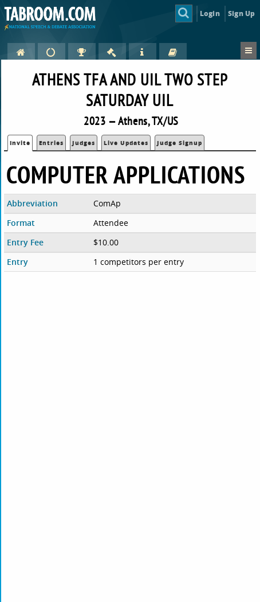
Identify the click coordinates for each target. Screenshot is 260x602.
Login (210, 13)
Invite (20, 143)
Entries (51, 143)
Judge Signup (179, 143)
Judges (83, 143)
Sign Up (241, 13)
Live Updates (126, 143)
